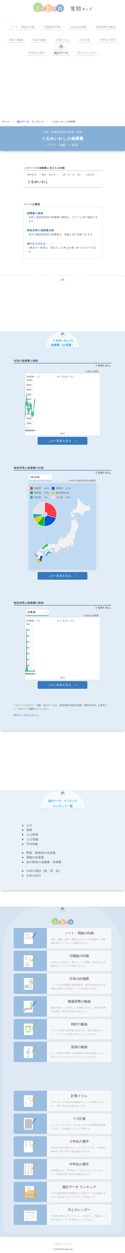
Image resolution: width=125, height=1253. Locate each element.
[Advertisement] (62, 89)
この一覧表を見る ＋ (62, 440)
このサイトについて (62, 1244)
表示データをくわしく (26, 714)
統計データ (61, 52)
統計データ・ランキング (30, 121)
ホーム (6, 121)
